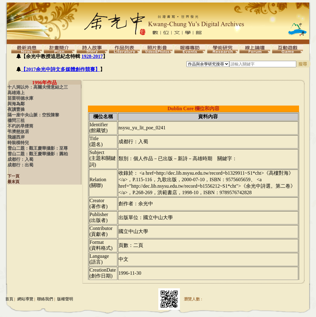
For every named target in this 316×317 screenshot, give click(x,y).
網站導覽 (25, 299)
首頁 (9, 299)
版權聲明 (65, 299)
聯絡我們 (45, 299)
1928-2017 (92, 56)
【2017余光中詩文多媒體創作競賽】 (60, 69)
